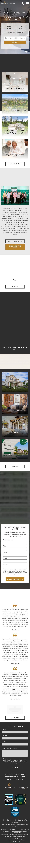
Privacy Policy (21, 827)
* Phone (4, 726)
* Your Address (8, 540)
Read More (15, 708)
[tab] (9, 28)
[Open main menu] (27, 3)
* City (4, 546)
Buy (6, 765)
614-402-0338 (15, 813)
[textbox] (16, 38)
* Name (4, 720)
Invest (16, 765)
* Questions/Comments (9, 739)
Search (15, 42)
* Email (4, 732)
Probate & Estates (12, 767)
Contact (19, 770)
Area (23, 767)
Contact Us (15, 164)
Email (5, 558)
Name (5, 552)
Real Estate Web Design (14, 831)
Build (23, 765)
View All (15, 286)
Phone (5, 564)
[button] (27, 51)
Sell (11, 765)
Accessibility (15, 829)
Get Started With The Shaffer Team (15, 348)
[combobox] (15, 38)
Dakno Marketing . (14, 832)
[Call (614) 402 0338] (23, 3)
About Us (10, 770)
